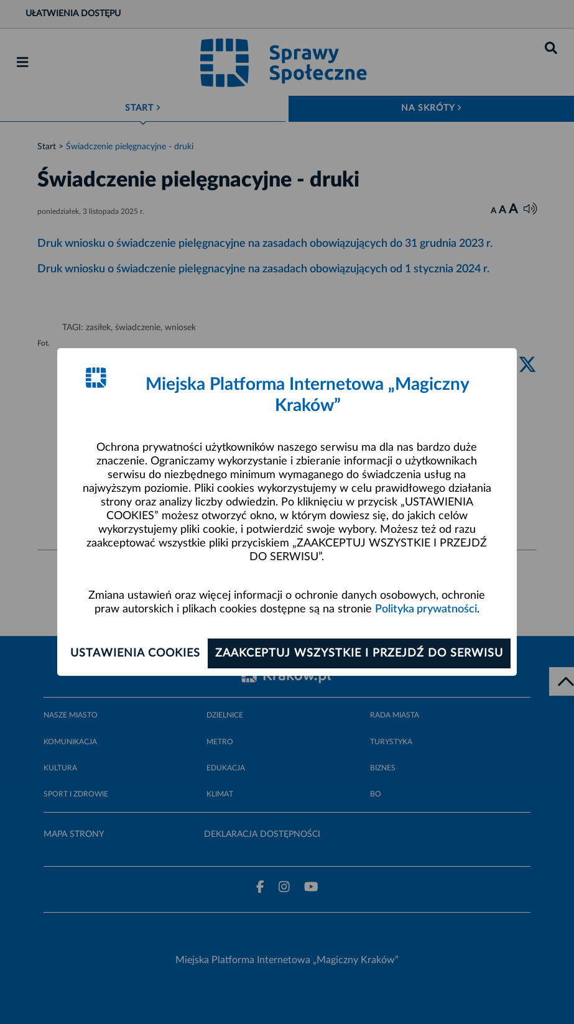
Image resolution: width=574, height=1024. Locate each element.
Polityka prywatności (426, 609)
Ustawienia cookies (135, 653)
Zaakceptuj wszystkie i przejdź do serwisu (359, 653)
